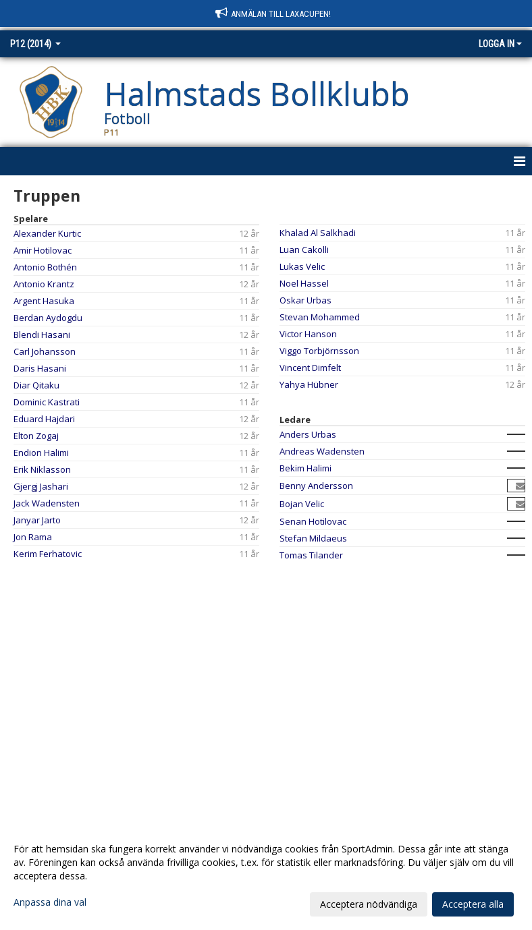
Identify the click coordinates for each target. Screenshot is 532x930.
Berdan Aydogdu (48, 318)
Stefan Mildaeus (313, 538)
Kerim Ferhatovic (48, 554)
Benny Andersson (316, 485)
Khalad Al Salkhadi (318, 233)
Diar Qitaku (36, 385)
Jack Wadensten (47, 503)
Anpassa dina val (50, 902)
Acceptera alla (473, 904)
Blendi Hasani (42, 334)
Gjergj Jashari (41, 486)
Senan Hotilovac (313, 521)
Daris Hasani (40, 368)
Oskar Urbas (305, 300)
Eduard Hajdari (44, 419)
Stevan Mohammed (320, 317)
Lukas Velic (302, 266)
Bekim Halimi (305, 468)
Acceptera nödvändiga (368, 904)
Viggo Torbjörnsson (319, 351)
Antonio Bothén (45, 267)
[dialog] (266, 876)
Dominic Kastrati (47, 402)
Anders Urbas (308, 434)
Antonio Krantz (44, 284)
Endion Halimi (41, 452)
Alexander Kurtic (47, 233)
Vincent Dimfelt (310, 367)
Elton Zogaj (36, 436)
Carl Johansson (45, 351)
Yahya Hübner (309, 384)
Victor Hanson (308, 334)
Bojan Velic (302, 504)
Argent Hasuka (44, 301)
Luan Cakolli (304, 249)
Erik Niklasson (42, 469)
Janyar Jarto (37, 520)
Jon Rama (33, 537)
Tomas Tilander (311, 555)
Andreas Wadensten (322, 451)
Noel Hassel (304, 283)
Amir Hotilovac (43, 250)
